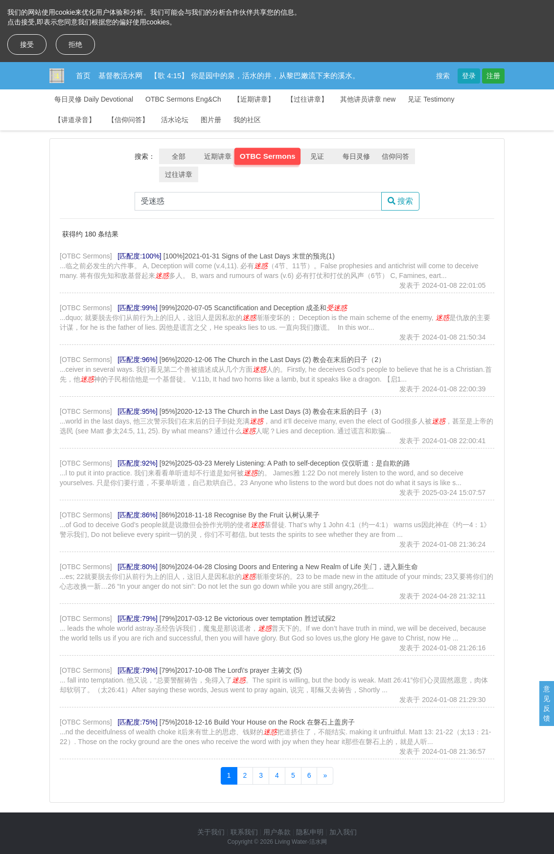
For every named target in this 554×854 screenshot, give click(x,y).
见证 (317, 156)
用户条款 (277, 832)
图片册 (211, 120)
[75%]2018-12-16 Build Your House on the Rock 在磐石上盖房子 (257, 722)
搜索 (443, 76)
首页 (83, 75)
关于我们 (211, 832)
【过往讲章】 (307, 99)
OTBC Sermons (268, 156)
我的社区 (247, 120)
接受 (27, 44)
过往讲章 (178, 174)
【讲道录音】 (74, 120)
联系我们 (244, 832)
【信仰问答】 (128, 120)
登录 (469, 76)
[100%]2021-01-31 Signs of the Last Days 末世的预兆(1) (249, 256)
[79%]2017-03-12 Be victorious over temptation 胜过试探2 (248, 618)
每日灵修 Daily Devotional (93, 99)
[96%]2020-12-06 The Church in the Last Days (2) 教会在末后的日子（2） (272, 359)
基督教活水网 (120, 75)
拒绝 (75, 44)
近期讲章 (217, 156)
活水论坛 (174, 120)
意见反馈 (546, 703)
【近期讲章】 (254, 99)
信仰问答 (395, 156)
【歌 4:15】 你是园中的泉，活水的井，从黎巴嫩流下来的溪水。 (255, 75)
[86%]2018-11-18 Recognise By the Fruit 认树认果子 (240, 515)
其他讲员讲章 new (368, 99)
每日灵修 (356, 156)
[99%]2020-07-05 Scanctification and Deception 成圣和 (253, 308)
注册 (493, 76)
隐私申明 (309, 832)
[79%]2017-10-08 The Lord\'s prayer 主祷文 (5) (231, 670)
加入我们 (343, 832)
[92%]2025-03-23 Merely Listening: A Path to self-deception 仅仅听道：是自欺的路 (285, 463)
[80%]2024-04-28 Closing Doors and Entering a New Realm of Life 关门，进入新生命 (289, 567)
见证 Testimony (431, 99)
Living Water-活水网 (300, 841)
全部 (178, 156)
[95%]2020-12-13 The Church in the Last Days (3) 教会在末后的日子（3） (272, 411)
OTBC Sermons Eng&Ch (183, 99)
